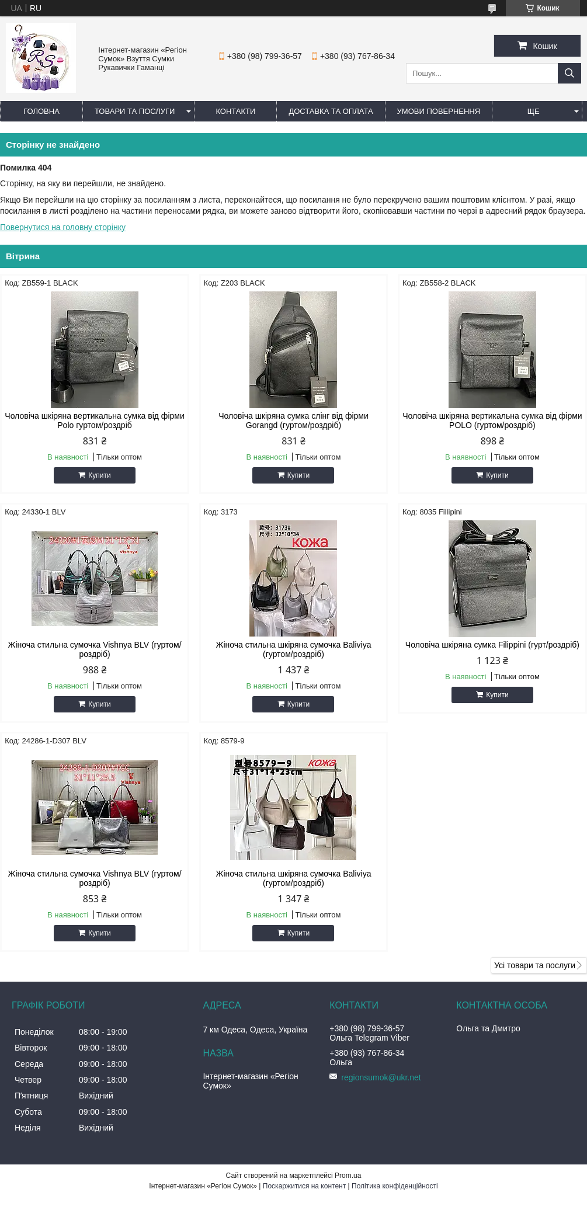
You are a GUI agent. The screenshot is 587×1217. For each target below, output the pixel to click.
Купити (99, 475)
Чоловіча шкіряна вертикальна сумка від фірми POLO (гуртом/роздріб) (492, 420)
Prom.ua (348, 1175)
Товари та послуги (135, 111)
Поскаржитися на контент (304, 1186)
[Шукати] (569, 73)
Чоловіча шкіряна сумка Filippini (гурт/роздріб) (492, 644)
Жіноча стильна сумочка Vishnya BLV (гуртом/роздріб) (94, 649)
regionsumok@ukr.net (381, 1077)
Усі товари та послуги (534, 965)
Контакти (235, 111)
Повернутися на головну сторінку (63, 227)
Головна (41, 111)
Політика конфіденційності (395, 1186)
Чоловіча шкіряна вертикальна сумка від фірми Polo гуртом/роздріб (94, 420)
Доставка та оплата (331, 111)
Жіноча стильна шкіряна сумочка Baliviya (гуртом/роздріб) (293, 649)
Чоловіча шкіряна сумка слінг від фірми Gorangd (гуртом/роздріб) (293, 420)
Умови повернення (439, 111)
